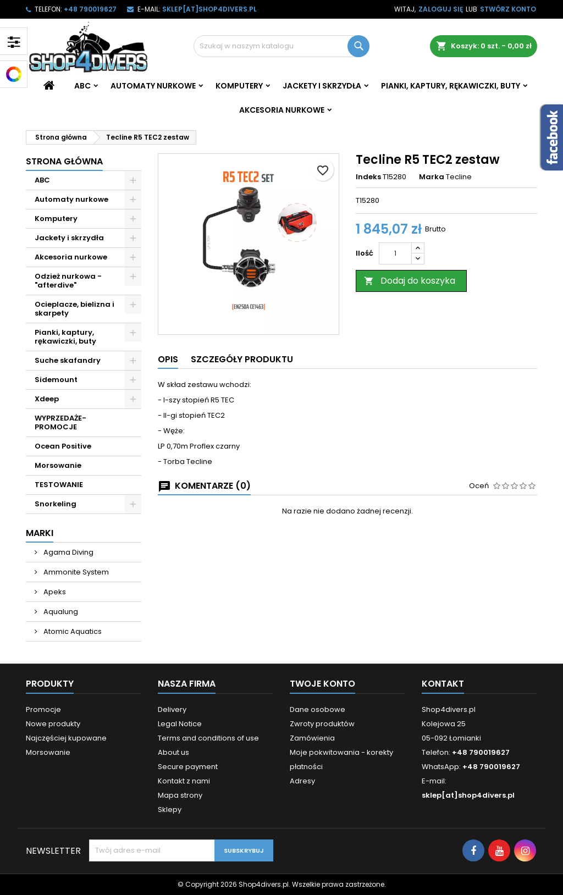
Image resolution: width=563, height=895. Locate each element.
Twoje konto (322, 683)
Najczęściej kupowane (66, 738)
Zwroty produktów (322, 724)
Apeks (54, 592)
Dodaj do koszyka (409, 280)
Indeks (368, 177)
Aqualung (60, 611)
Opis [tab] (168, 359)
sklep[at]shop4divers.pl (209, 9)
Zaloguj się (440, 9)
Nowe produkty (53, 724)
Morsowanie (58, 465)
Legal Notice (180, 724)
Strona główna (64, 161)
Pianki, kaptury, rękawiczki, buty (450, 85)
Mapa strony (180, 795)
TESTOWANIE (59, 484)
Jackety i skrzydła (322, 85)
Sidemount (56, 379)
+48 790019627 (90, 9)
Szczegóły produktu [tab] (242, 359)
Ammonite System (75, 572)
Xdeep (47, 399)
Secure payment (188, 766)
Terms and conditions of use (208, 738)
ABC (82, 85)
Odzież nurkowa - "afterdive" (68, 280)
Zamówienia (312, 738)
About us (173, 752)
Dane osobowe (317, 709)
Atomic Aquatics (72, 631)
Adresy (302, 781)
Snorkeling (55, 504)
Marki (39, 533)
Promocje (43, 709)
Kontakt (443, 683)
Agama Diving (67, 552)
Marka (431, 177)
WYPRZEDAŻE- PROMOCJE (60, 422)
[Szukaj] (281, 46)
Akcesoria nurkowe (281, 109)
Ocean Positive (63, 446)
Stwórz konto (508, 9)
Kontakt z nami (184, 781)
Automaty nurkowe (153, 85)
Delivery (172, 709)
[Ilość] (395, 253)
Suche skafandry (68, 360)
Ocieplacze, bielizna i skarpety (74, 308)
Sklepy (169, 809)
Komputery (239, 85)
